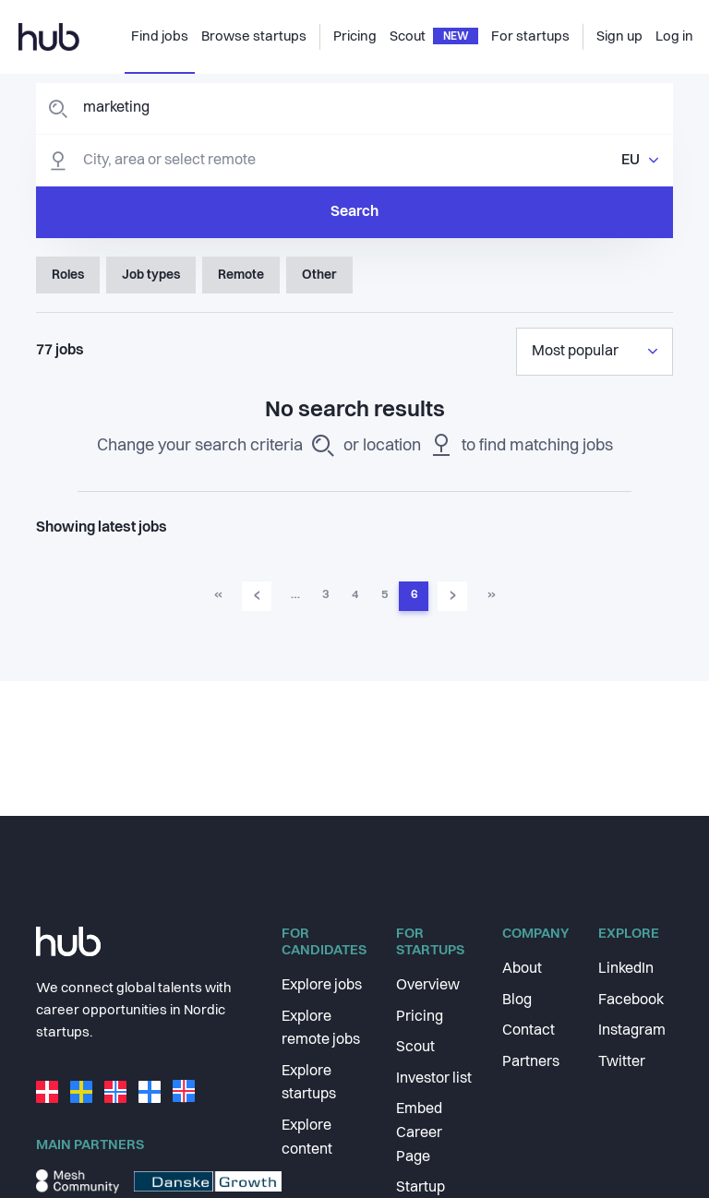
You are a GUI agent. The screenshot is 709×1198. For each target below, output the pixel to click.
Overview (428, 985)
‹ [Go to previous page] (257, 595)
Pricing (419, 1017)
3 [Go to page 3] (325, 595)
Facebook (631, 1000)
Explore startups (309, 1083)
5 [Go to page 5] (384, 595)
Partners (530, 1062)
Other (319, 275)
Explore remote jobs (321, 1029)
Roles (68, 275)
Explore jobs (322, 985)
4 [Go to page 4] (355, 595)
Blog (517, 1000)
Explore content (307, 1138)
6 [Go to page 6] (414, 595)
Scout (415, 1047)
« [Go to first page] (218, 595)
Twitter (621, 1062)
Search (354, 212)
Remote (241, 275)
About (522, 969)
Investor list (434, 1079)
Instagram (632, 1031)
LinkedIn (626, 969)
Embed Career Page (419, 1133)
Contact (528, 1031)
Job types (151, 275)
